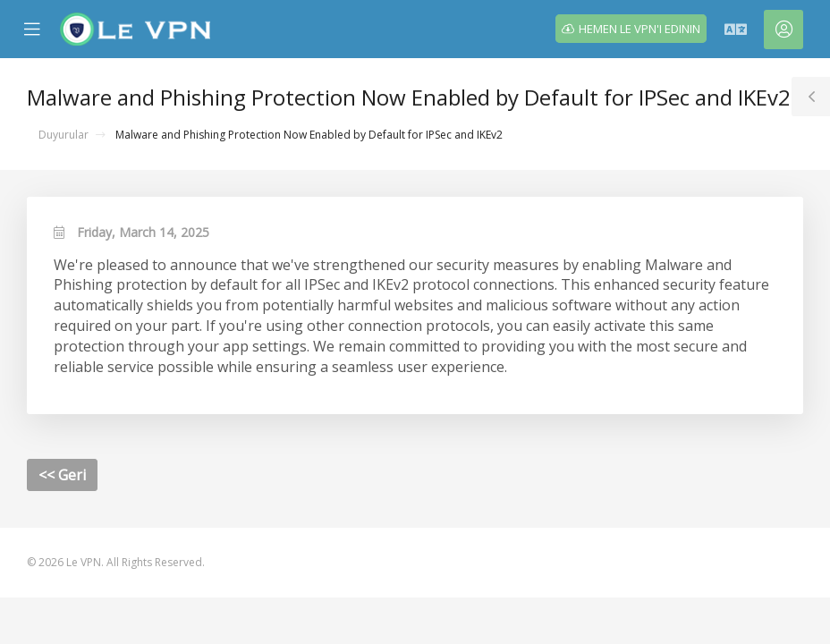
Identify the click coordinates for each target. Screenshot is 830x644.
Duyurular (63, 134)
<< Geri (62, 475)
